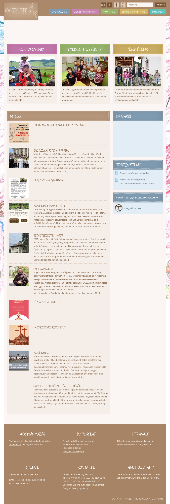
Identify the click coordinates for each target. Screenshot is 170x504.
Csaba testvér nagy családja (134, 173)
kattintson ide (15, 444)
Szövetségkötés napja (48, 235)
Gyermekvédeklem (85, 11)
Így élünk (109, 11)
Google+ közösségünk (123, 4)
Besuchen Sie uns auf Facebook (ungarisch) (84, 485)
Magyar (103, 4)
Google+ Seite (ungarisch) (75, 488)
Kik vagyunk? (32, 48)
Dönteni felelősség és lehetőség (57, 385)
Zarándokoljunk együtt (49, 205)
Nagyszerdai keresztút (49, 326)
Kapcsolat (158, 11)
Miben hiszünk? (85, 48)
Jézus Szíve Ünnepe (47, 301)
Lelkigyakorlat (44, 268)
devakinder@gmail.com (81, 474)
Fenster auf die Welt (142, 474)
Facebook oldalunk (116, 4)
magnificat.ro (132, 208)
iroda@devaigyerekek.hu (82, 441)
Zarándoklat (42, 352)
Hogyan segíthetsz (133, 11)
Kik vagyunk (59, 11)
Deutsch (109, 4)
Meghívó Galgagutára (49, 179)
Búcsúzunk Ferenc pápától (51, 150)
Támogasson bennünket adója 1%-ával (59, 124)
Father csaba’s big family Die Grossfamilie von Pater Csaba (137, 181)
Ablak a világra (135, 441)
